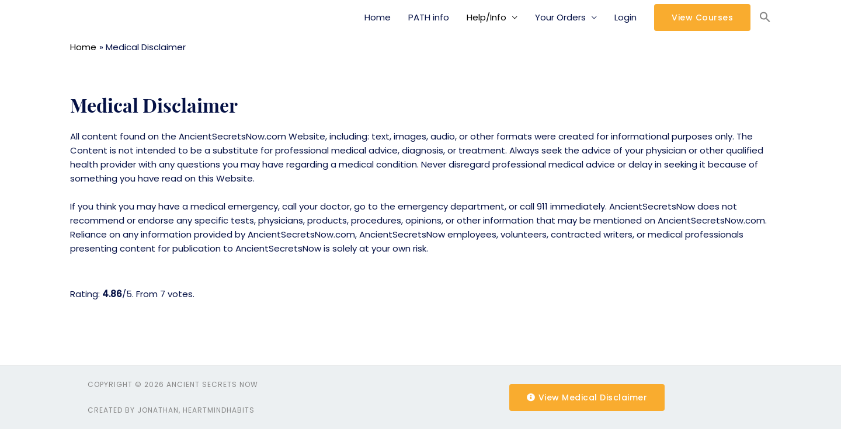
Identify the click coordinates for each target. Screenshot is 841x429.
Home (377, 17)
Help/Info (486, 17)
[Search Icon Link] (765, 17)
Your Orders (560, 17)
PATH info (428, 17)
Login (625, 17)
